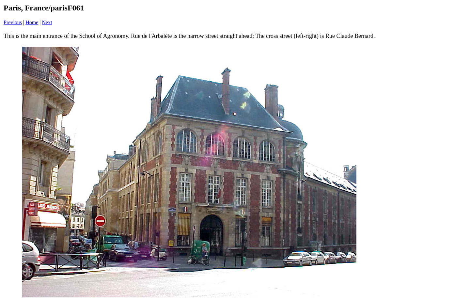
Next (47, 22)
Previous (13, 22)
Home (31, 22)
